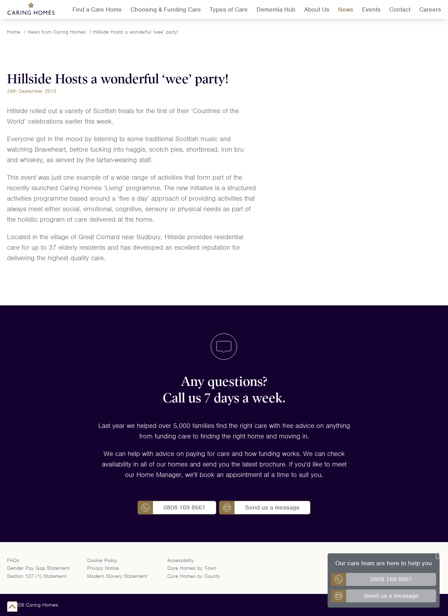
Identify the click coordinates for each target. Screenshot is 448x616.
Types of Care (229, 9)
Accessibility (180, 560)
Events (371, 9)
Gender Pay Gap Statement (38, 568)
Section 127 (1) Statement (36, 576)
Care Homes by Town (191, 568)
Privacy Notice (103, 568)
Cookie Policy (102, 560)
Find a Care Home (97, 9)
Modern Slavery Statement (117, 576)
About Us (316, 9)
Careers (430, 9)
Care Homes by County (193, 576)
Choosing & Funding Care (166, 9)
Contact (400, 9)
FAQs (13, 560)
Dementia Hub (276, 9)
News (345, 9)
